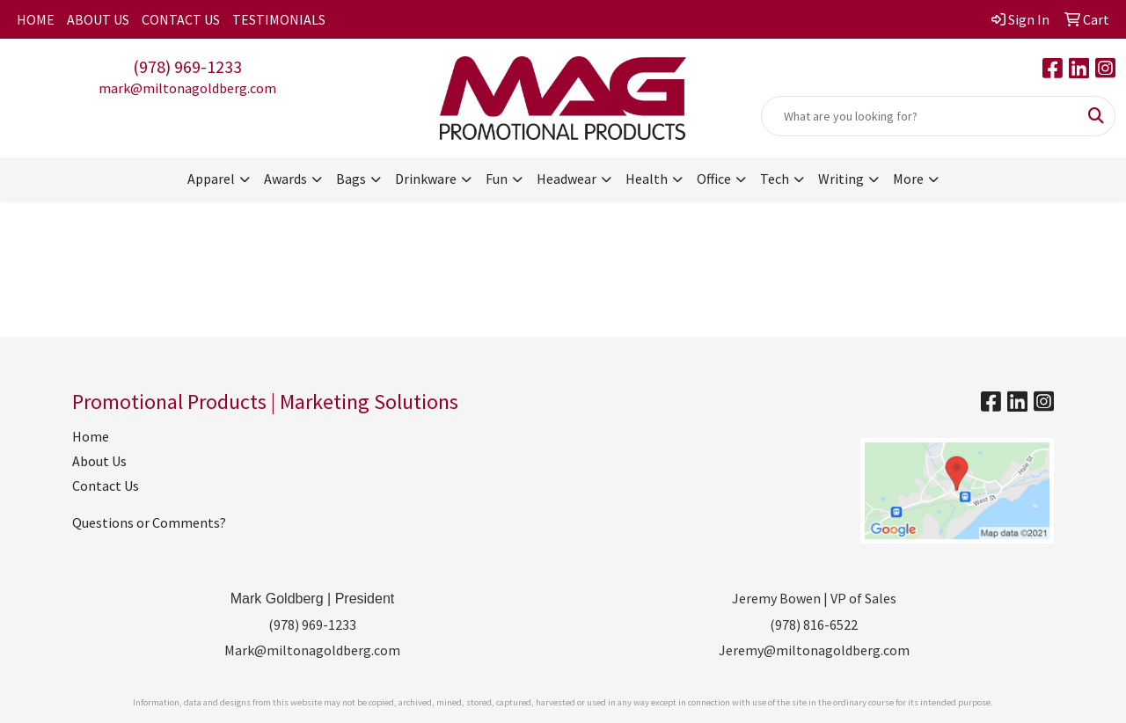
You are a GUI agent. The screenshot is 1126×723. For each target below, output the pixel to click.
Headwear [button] (566, 178)
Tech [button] (774, 178)
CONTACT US (181, 19)
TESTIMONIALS (278, 19)
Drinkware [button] (426, 178)
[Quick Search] (919, 116)
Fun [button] (497, 178)
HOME (36, 19)
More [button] (908, 178)
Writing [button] (841, 178)
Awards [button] (285, 178)
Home (90, 436)
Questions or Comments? (149, 522)
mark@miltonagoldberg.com (187, 88)
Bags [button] (351, 178)
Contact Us (105, 485)
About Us (99, 461)
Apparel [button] (211, 178)
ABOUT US (98, 19)
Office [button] (714, 178)
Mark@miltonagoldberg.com (312, 650)
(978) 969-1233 (187, 66)
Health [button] (646, 178)
